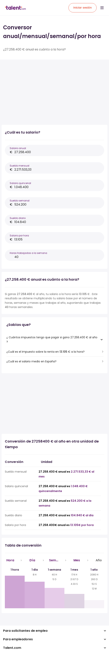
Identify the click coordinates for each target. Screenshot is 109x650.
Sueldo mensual (19, 165)
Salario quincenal (20, 183)
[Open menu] (102, 7)
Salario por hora (19, 235)
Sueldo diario (18, 218)
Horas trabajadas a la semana (28, 253)
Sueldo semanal (19, 200)
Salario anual (18, 148)
